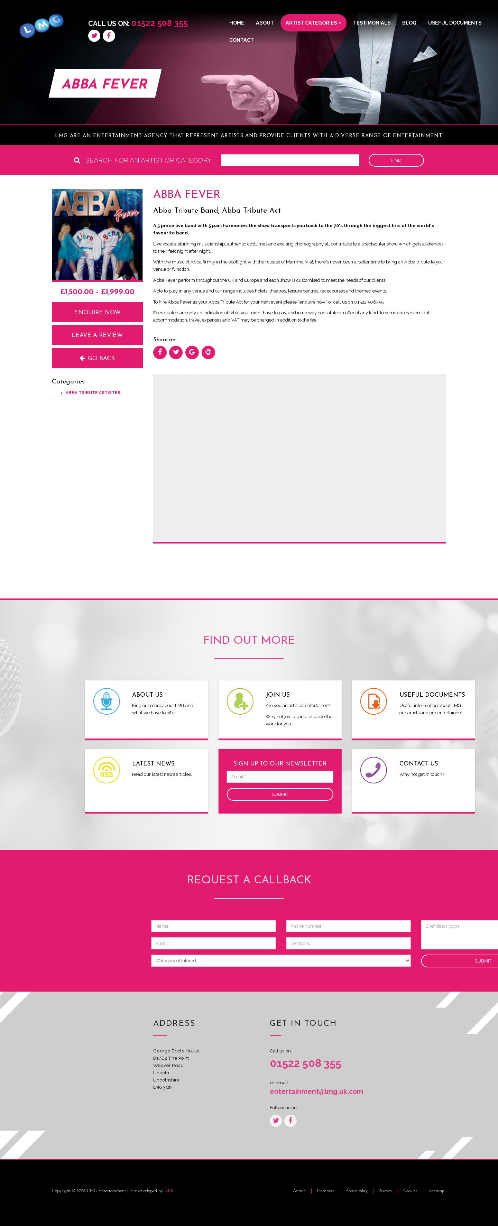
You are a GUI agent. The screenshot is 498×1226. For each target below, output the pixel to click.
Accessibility (357, 1191)
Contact (241, 40)
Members (325, 1191)
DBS (168, 1191)
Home (236, 23)
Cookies (411, 1191)
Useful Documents (454, 23)
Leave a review (97, 335)
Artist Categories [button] (313, 23)
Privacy (386, 1191)
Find (396, 160)
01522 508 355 (159, 23)
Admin (299, 1191)
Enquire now (97, 313)
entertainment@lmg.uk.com (307, 1092)
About (265, 23)
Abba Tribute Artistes (93, 392)
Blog (409, 23)
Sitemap (436, 1191)
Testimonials (371, 23)
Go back (97, 358)
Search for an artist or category (143, 160)
